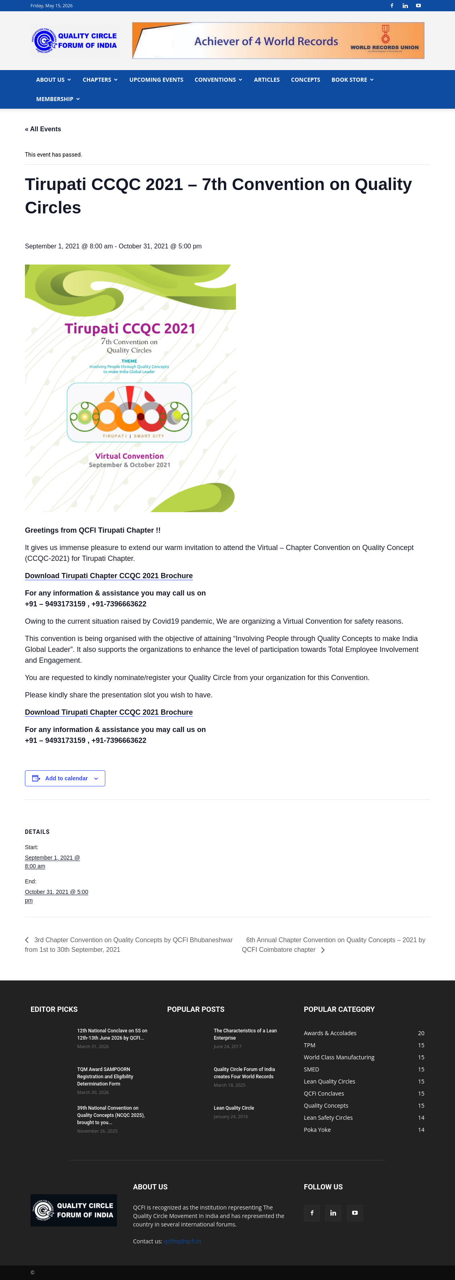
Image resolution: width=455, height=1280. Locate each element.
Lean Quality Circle (234, 1108)
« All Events (43, 129)
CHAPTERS (100, 79)
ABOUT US (53, 79)
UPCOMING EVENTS (156, 79)
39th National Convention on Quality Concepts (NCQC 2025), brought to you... (111, 1115)
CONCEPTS (305, 79)
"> (278, 27)
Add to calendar (66, 778)
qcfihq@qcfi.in (182, 1241)
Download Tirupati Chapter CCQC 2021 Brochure (109, 576)
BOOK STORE (353, 79)
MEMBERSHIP (58, 99)
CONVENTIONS (218, 79)
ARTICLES (267, 79)
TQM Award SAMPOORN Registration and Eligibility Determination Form (105, 1077)
